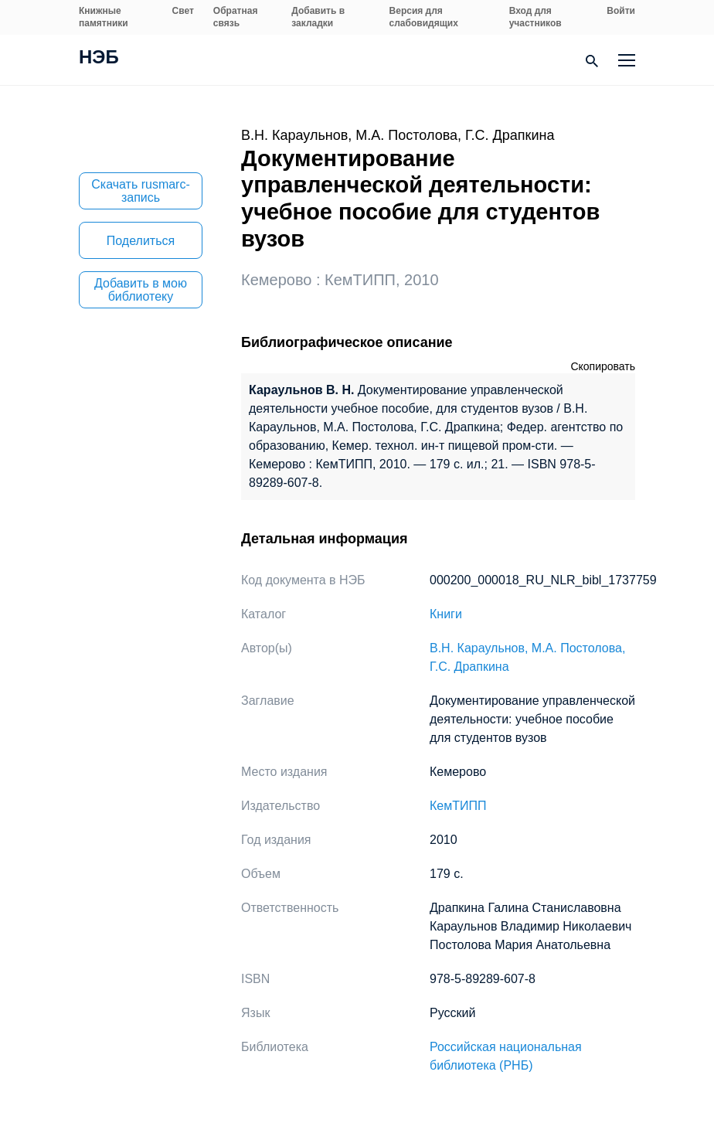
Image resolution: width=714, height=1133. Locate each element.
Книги (446, 614)
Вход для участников (535, 17)
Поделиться (141, 240)
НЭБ (99, 58)
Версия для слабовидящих (423, 17)
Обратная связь (235, 17)
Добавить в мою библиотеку (140, 290)
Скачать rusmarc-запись (140, 191)
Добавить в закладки (318, 17)
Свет (183, 10)
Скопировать (602, 366)
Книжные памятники (103, 17)
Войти (621, 10)
